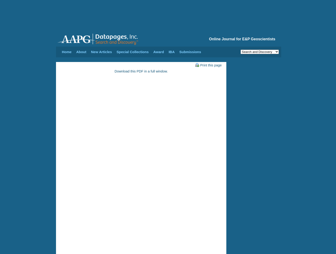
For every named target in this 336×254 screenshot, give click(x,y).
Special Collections (133, 52)
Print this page (208, 65)
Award (158, 52)
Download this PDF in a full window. (141, 71)
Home (67, 52)
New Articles (101, 52)
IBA (172, 52)
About (81, 52)
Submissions (190, 52)
